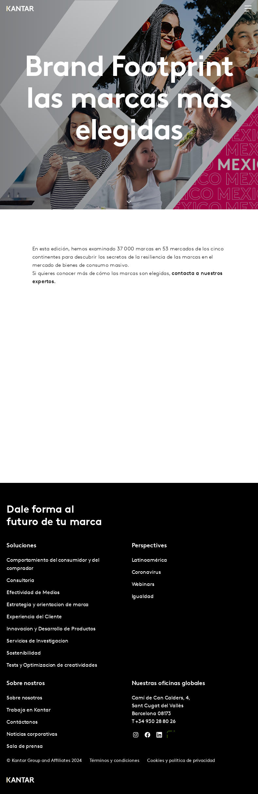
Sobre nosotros (24, 698)
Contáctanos (22, 722)
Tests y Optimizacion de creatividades (52, 665)
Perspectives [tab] (149, 546)
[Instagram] (136, 736)
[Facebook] (147, 736)
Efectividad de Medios (33, 592)
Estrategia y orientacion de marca (48, 605)
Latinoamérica (149, 560)
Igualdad (143, 596)
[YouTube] (171, 736)
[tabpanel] (67, 613)
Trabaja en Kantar (29, 710)
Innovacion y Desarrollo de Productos (51, 629)
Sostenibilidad (24, 653)
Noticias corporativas (32, 734)
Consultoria (20, 580)
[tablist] (129, 638)
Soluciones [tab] (21, 546)
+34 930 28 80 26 (155, 721)
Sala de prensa (25, 746)
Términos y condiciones (114, 760)
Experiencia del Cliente (34, 617)
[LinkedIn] (159, 736)
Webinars (143, 584)
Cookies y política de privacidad (181, 760)
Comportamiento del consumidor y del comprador (53, 564)
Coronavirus (146, 572)
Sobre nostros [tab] (26, 683)
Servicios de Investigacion (37, 641)
